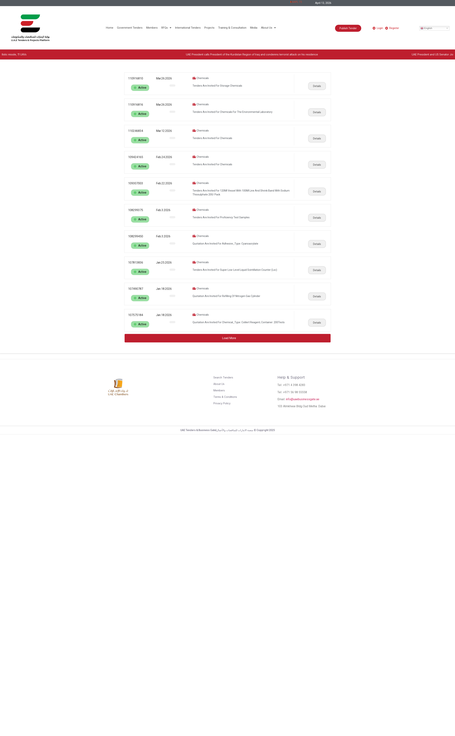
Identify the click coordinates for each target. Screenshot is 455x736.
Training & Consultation (232, 27)
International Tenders (188, 27)
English (426, 28)
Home (109, 27)
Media (253, 27)
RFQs (166, 28)
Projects (209, 27)
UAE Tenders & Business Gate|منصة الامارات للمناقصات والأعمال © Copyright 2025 (227, 430)
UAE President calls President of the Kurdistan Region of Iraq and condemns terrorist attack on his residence (295, 54)
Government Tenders (129, 27)
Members (152, 27)
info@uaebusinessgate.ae (302, 399)
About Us (268, 28)
